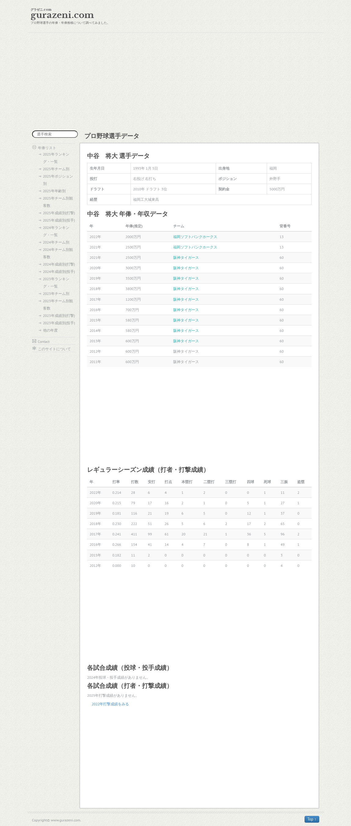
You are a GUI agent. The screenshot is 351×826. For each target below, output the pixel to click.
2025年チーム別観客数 (58, 202)
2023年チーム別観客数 (58, 304)
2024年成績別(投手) (59, 271)
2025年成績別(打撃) (59, 213)
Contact (44, 341)
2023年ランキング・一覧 (56, 282)
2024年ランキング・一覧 (56, 231)
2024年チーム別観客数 (58, 253)
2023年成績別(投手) (59, 323)
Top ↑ (311, 819)
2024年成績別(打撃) (59, 264)
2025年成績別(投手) (59, 220)
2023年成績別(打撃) (59, 315)
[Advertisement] (175, 81)
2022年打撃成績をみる (110, 704)
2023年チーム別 (56, 293)
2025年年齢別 (54, 191)
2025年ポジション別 (58, 180)
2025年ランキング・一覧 (56, 158)
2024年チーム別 (56, 242)
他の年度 (50, 330)
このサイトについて (54, 349)
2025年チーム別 (56, 169)
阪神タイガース (186, 257)
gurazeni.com (62, 15)
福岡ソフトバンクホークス (195, 236)
